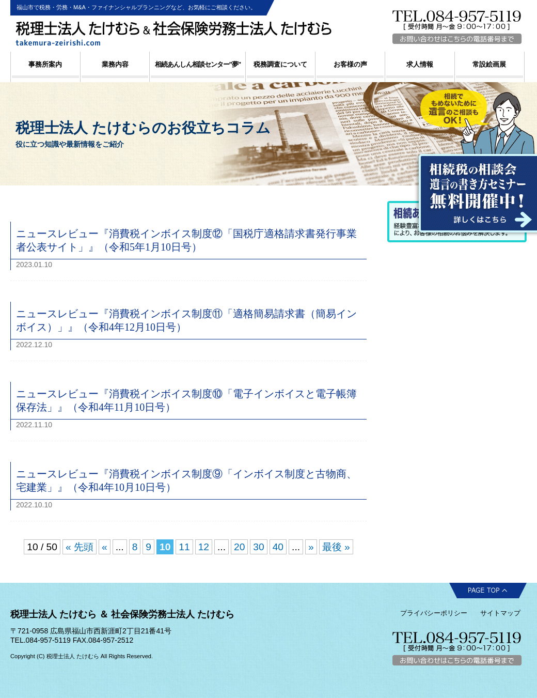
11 (184, 546)
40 (278, 546)
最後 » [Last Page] (336, 546)
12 (203, 546)
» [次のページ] (311, 546)
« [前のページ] (104, 546)
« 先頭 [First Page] (79, 546)
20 (239, 546)
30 (258, 546)
